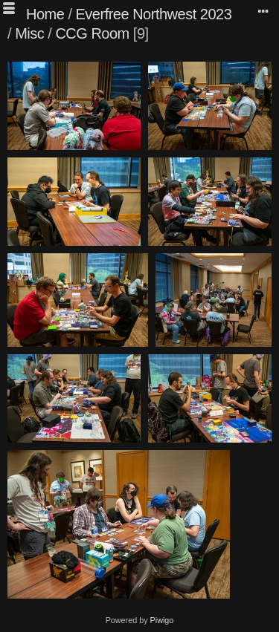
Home (45, 14)
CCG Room (92, 33)
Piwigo (162, 620)
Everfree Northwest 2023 (154, 14)
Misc (29, 33)
